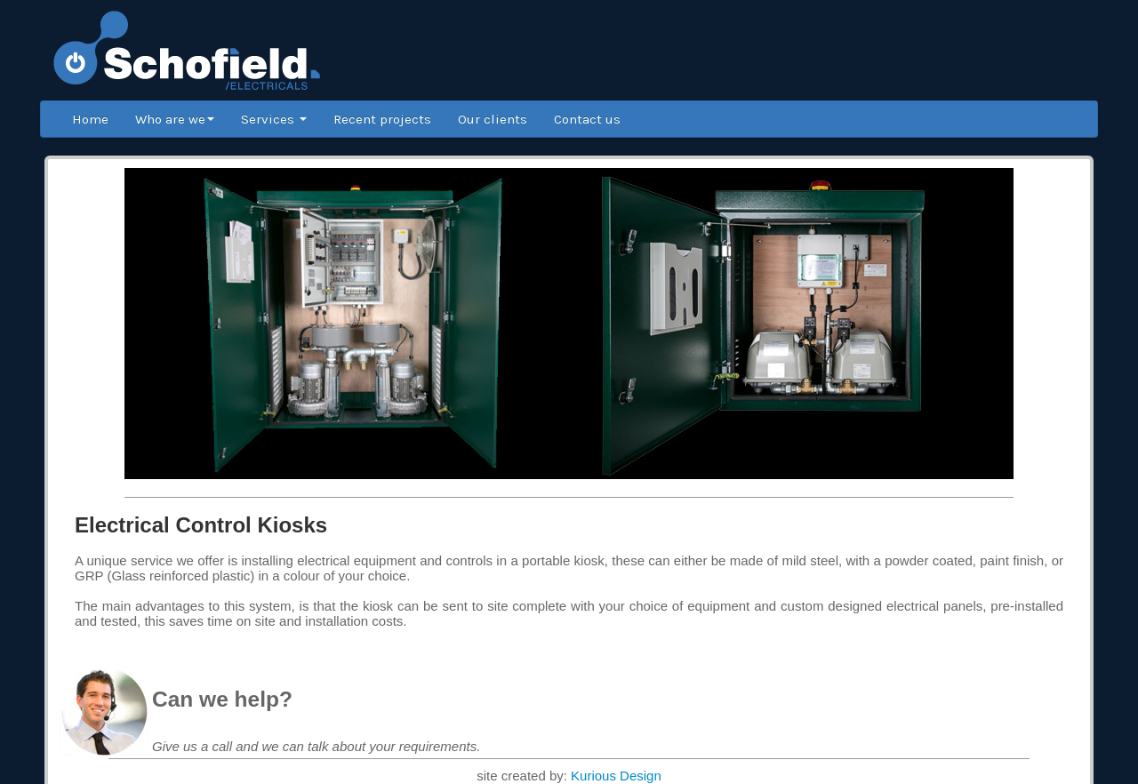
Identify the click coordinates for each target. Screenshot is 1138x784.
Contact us (587, 119)
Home (90, 119)
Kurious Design (616, 775)
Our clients (492, 119)
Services (274, 119)
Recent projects (382, 119)
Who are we (174, 119)
